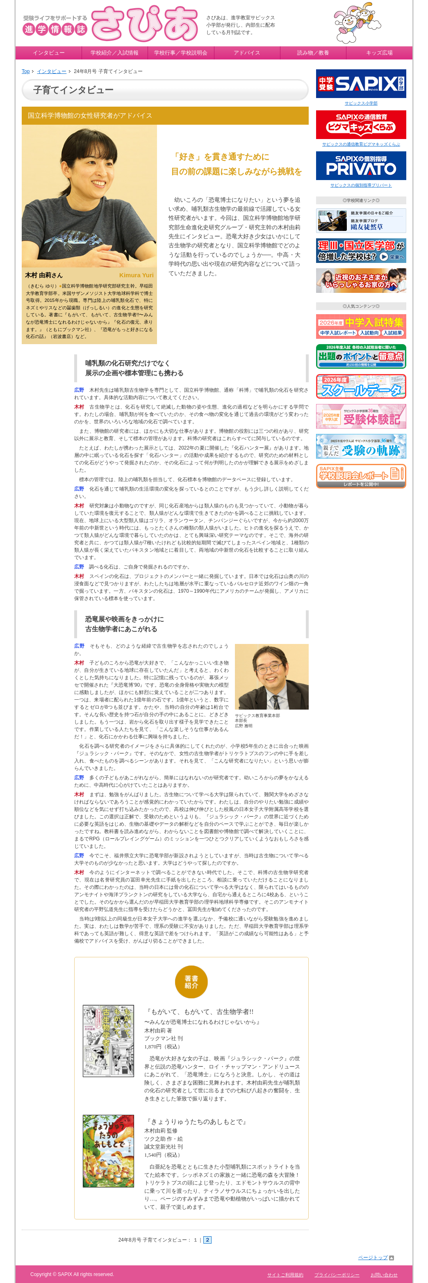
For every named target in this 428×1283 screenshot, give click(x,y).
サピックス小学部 (361, 103)
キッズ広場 (379, 53)
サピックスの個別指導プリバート (361, 185)
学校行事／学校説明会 (180, 53)
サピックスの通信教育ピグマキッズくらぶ (361, 144)
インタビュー (49, 53)
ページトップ (373, 1257)
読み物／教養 (313, 53)
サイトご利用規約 (285, 1274)
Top (26, 71)
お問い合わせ (384, 1274)
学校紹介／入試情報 (115, 53)
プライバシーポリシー (337, 1274)
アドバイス (247, 53)
